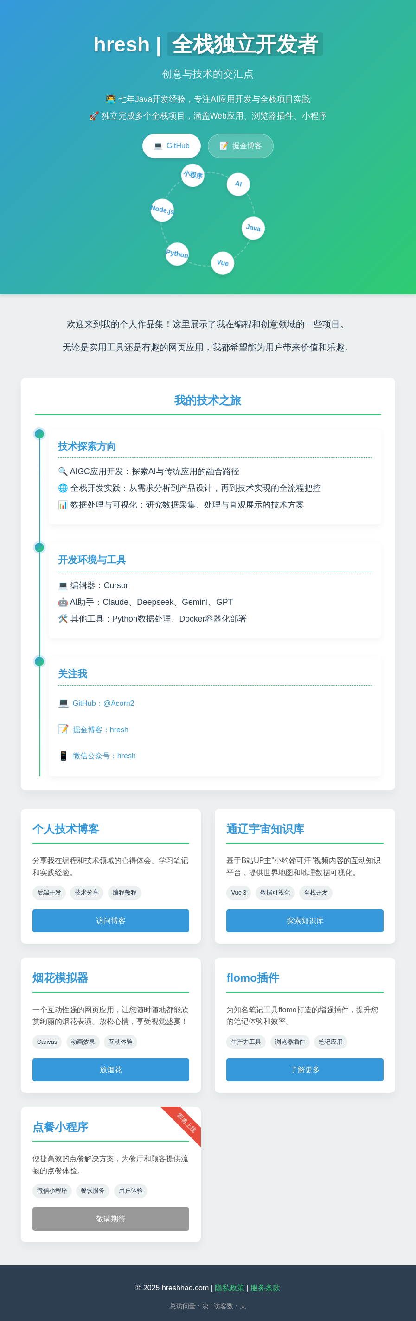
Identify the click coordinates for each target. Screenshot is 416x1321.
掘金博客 (240, 146)
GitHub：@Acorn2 (96, 703)
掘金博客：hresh (93, 730)
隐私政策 (229, 1288)
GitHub (172, 146)
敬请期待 (111, 1219)
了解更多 (305, 1069)
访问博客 (111, 921)
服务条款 (265, 1288)
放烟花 (111, 1069)
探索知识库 (305, 921)
